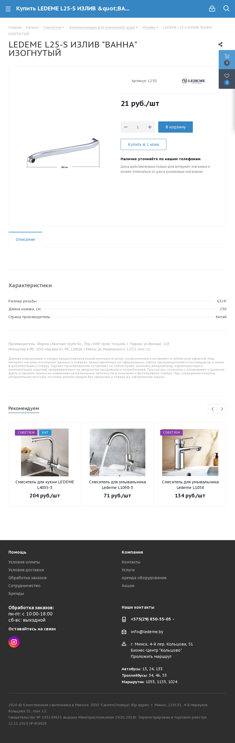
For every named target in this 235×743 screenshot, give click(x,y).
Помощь (17, 552)
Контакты (131, 562)
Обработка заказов (27, 577)
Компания (132, 552)
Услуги (128, 569)
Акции (128, 585)
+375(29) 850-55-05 (151, 619)
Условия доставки (26, 569)
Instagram (14, 641)
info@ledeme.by (147, 631)
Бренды (16, 593)
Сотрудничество (24, 585)
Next (222, 409)
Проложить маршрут (151, 656)
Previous (213, 409)
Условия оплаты (24, 562)
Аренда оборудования (144, 577)
